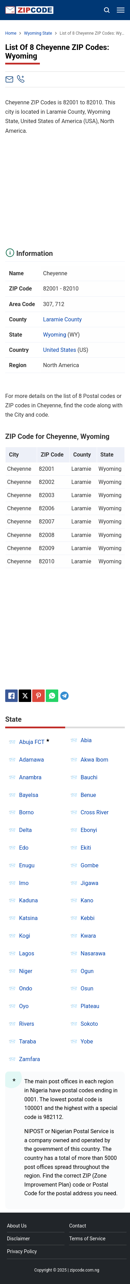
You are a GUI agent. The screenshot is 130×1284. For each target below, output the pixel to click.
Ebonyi (89, 830)
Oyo (24, 1006)
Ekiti (86, 847)
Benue (88, 795)
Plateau (90, 1006)
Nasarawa (93, 953)
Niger (25, 971)
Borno (26, 812)
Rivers (26, 1024)
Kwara (88, 935)
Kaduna (28, 900)
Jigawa (89, 883)
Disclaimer (18, 1238)
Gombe (90, 865)
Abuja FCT (31, 742)
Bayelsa (28, 795)
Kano (87, 900)
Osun (87, 988)
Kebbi (88, 918)
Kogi (24, 935)
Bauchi (89, 777)
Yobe (87, 1041)
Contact (77, 1226)
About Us (17, 1226)
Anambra (30, 777)
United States (59, 350)
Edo (23, 847)
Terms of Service (87, 1238)
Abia (86, 740)
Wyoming (54, 334)
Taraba (27, 1041)
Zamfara (29, 1059)
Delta (25, 830)
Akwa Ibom (95, 759)
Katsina (28, 918)
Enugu (27, 865)
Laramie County (62, 319)
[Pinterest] (38, 695)
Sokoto (89, 1024)
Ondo (25, 988)
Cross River (95, 812)
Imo (24, 883)
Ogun (87, 971)
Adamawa (31, 759)
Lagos (26, 953)
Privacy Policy (22, 1251)
